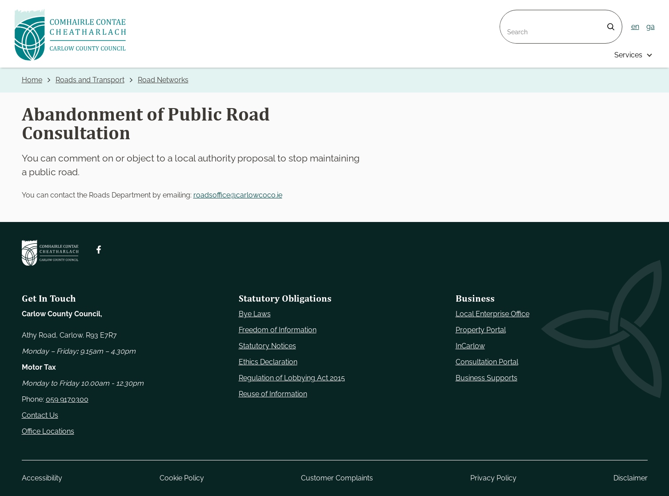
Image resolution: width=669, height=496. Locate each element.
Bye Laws (255, 314)
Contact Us (40, 415)
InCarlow (470, 346)
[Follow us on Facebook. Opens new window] (98, 249)
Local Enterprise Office (492, 314)
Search (511, 15)
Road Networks (163, 80)
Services (628, 55)
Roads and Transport (90, 80)
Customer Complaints (337, 478)
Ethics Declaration (268, 362)
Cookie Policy (181, 478)
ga (650, 26)
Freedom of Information (277, 330)
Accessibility (42, 478)
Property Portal (481, 330)
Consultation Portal (487, 362)
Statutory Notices (267, 346)
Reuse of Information (273, 394)
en (635, 26)
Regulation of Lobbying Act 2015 (292, 378)
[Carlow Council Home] (50, 253)
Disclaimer (630, 478)
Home (32, 80)
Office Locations (48, 431)
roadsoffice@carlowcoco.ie (237, 195)
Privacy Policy (493, 478)
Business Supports (486, 378)
